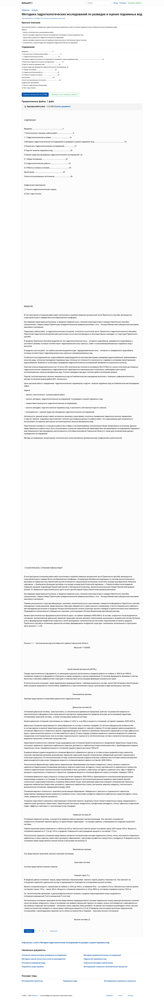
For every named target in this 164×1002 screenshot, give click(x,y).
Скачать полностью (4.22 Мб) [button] (35, 95)
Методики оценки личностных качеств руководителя (43, 959)
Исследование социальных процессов (120, 981)
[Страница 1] (29, 931)
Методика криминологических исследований (102, 955)
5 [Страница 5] (46, 931)
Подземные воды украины (33, 967)
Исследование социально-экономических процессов (105, 967)
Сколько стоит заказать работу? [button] (64, 95)
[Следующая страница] (54, 931)
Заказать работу (134, 3)
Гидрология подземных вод (95, 959)
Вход (116, 3)
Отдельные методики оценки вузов (98, 963)
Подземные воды (70, 981)
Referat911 (34, 995)
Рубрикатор (25, 10)
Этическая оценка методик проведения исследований (44, 955)
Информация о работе (65, 943)
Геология (35, 10)
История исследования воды (34, 963)
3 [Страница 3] (39, 931)
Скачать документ (62, 106)
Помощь (122, 3)
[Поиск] (97, 3)
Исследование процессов (32, 981)
